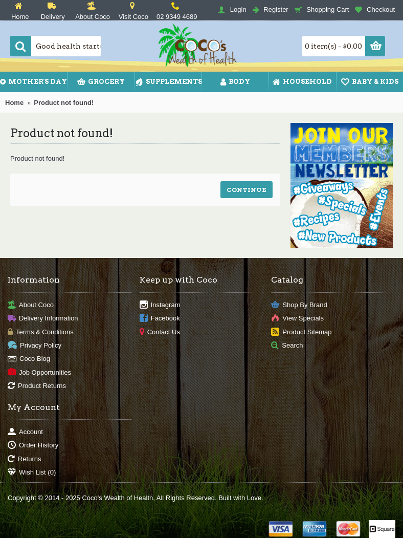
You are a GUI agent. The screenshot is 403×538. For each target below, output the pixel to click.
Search (287, 345)
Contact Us (160, 332)
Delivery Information (43, 318)
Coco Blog (29, 359)
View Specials (297, 318)
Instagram (160, 304)
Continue (246, 189)
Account (25, 432)
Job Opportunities (39, 372)
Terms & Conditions (41, 332)
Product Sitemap (301, 332)
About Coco (31, 304)
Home (14, 102)
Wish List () (32, 472)
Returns (24, 459)
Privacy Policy (34, 345)
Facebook (160, 318)
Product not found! (64, 102)
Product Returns (37, 386)
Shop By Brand (299, 304)
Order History (33, 445)
